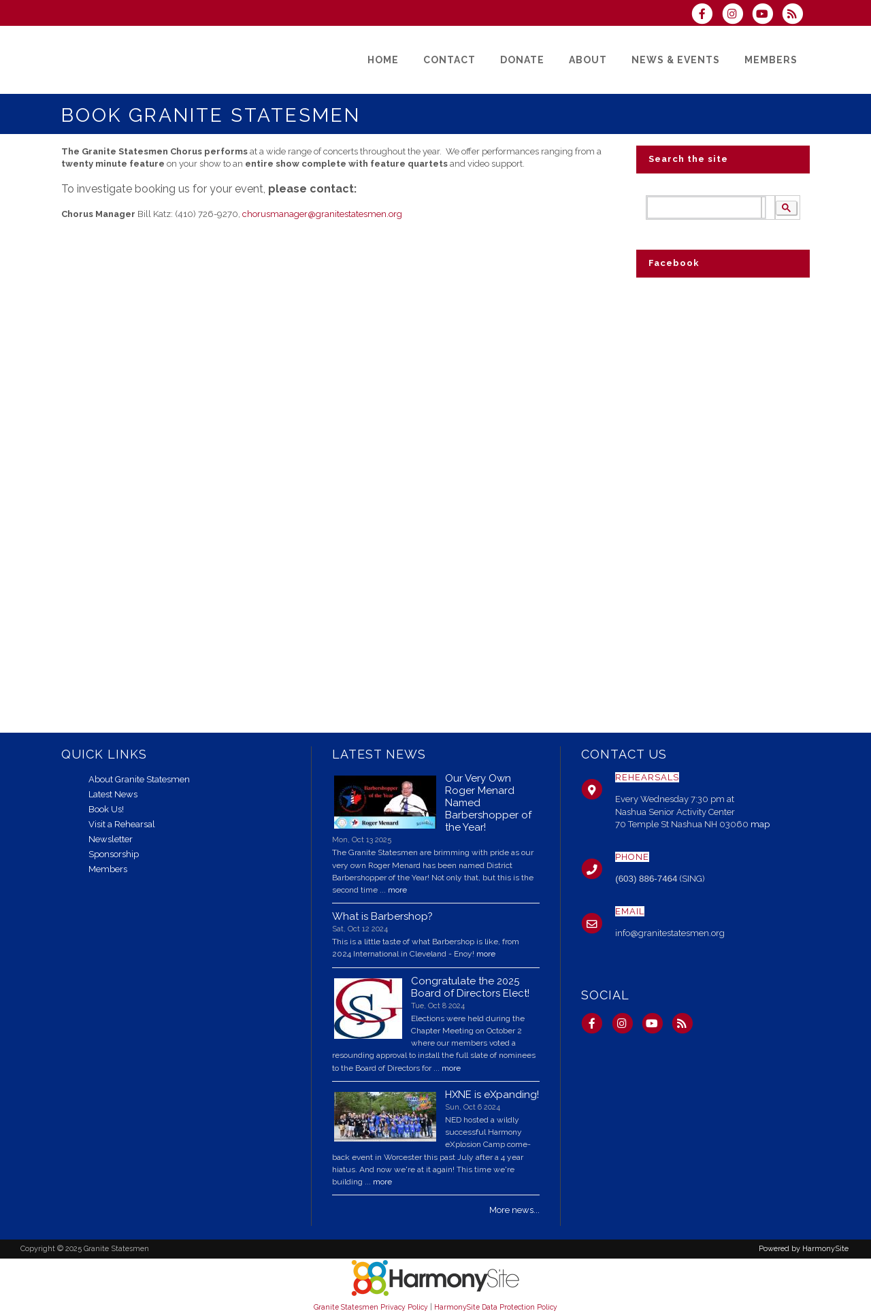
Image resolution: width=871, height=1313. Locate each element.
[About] (588, 60)
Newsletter (110, 839)
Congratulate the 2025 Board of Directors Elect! (470, 987)
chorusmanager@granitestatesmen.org (322, 214)
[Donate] (522, 60)
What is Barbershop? (382, 916)
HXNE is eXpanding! (492, 1094)
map (760, 824)
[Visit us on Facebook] (706, 15)
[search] (704, 207)
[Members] (771, 60)
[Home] (383, 60)
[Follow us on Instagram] (736, 15)
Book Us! (106, 809)
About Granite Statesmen (139, 779)
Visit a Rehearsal (121, 824)
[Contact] (449, 60)
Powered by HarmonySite (804, 1248)
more (397, 890)
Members (107, 869)
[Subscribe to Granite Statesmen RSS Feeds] (796, 15)
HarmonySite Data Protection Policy (495, 1307)
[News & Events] (675, 60)
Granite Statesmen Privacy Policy (371, 1307)
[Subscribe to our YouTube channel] (767, 15)
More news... (514, 1210)
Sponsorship (113, 854)
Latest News (112, 794)
